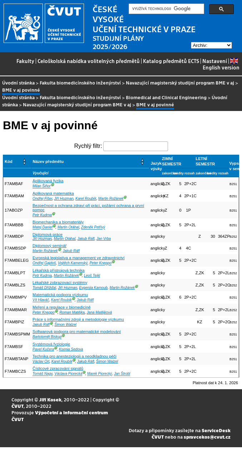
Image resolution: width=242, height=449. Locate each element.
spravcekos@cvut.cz (207, 436)
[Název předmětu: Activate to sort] (90, 161)
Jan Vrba (104, 239)
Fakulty (25, 61)
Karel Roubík (85, 199)
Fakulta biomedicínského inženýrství (80, 82)
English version (221, 64)
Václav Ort (41, 361)
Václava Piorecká (68, 374)
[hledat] (165, 9)
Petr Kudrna (42, 215)
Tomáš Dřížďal (44, 288)
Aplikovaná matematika (53, 193)
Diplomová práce (48, 234)
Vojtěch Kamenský (73, 263)
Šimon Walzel (65, 325)
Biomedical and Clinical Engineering (166, 97)
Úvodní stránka (18, 82)
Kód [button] (9, 161)
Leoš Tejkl (92, 275)
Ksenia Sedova (71, 349)
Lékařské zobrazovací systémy (60, 282)
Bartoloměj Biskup (47, 337)
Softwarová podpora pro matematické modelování (77, 331)
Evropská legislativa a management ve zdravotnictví (78, 258)
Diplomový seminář (49, 245)
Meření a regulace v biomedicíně (61, 307)
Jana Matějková (99, 312)
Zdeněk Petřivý (93, 228)
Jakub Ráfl (86, 239)
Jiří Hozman (64, 199)
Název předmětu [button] (48, 161)
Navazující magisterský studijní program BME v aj (180, 82)
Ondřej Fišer (42, 199)
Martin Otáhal (68, 228)
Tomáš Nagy (42, 374)
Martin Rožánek (111, 199)
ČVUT (17, 406)
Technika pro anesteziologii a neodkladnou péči (74, 356)
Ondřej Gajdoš (44, 263)
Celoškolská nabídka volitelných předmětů (89, 61)
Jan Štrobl (122, 374)
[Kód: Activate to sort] (17, 161)
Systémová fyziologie (51, 344)
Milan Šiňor (41, 186)
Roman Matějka (72, 312)
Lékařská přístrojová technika (59, 270)
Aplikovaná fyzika (48, 181)
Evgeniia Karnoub (93, 288)
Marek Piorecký (99, 374)
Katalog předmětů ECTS (171, 61)
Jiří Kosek (50, 399)
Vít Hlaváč (41, 300)
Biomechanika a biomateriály (58, 222)
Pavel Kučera (43, 349)
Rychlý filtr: (88, 146)
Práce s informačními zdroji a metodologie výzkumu (78, 319)
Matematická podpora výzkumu (60, 295)
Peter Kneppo (100, 263)
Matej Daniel (43, 228)
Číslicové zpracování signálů (58, 368)
